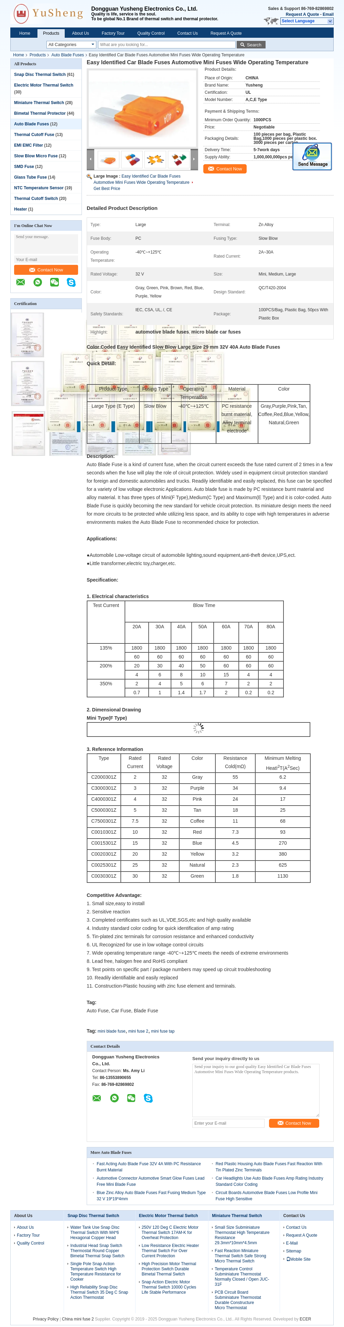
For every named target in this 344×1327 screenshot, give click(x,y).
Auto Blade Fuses (67, 55)
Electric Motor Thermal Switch (43, 85)
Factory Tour (113, 33)
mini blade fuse (112, 1031)
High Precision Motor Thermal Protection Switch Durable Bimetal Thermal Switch (169, 1269)
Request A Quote (302, 14)
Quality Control (150, 33)
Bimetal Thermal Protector (40, 113)
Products (51, 33)
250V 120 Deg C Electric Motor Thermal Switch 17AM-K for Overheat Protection (170, 1232)
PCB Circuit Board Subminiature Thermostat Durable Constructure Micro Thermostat (238, 1300)
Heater (20, 209)
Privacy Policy (46, 1319)
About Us (80, 33)
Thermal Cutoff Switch (36, 198)
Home (24, 33)
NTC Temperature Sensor (39, 187)
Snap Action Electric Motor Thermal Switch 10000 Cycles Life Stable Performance (169, 1287)
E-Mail (292, 1243)
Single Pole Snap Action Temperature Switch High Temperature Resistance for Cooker (95, 1271)
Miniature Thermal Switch (39, 102)
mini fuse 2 (138, 1031)
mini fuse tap (162, 1031)
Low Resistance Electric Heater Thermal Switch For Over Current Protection (170, 1250)
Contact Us (188, 33)
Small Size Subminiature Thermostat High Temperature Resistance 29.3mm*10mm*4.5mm (242, 1235)
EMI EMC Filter (28, 145)
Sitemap (293, 1251)
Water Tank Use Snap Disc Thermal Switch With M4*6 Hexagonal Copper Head (94, 1232)
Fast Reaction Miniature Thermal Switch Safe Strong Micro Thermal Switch (240, 1255)
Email (328, 14)
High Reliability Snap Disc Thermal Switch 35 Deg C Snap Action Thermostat (99, 1292)
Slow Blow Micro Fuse (36, 156)
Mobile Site (298, 1259)
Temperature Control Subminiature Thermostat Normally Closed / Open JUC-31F (242, 1277)
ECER (305, 1319)
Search (254, 44)
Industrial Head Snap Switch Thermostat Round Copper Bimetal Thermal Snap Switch (97, 1250)
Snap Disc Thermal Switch (40, 74)
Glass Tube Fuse (30, 177)
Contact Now (46, 269)
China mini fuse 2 (78, 1319)
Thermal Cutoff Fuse (34, 134)
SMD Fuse (24, 166)
